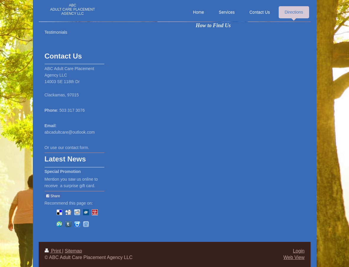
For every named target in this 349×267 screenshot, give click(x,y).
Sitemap (73, 250)
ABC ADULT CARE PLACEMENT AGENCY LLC (72, 9)
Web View (293, 257)
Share (53, 196)
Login (298, 250)
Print (53, 250)
